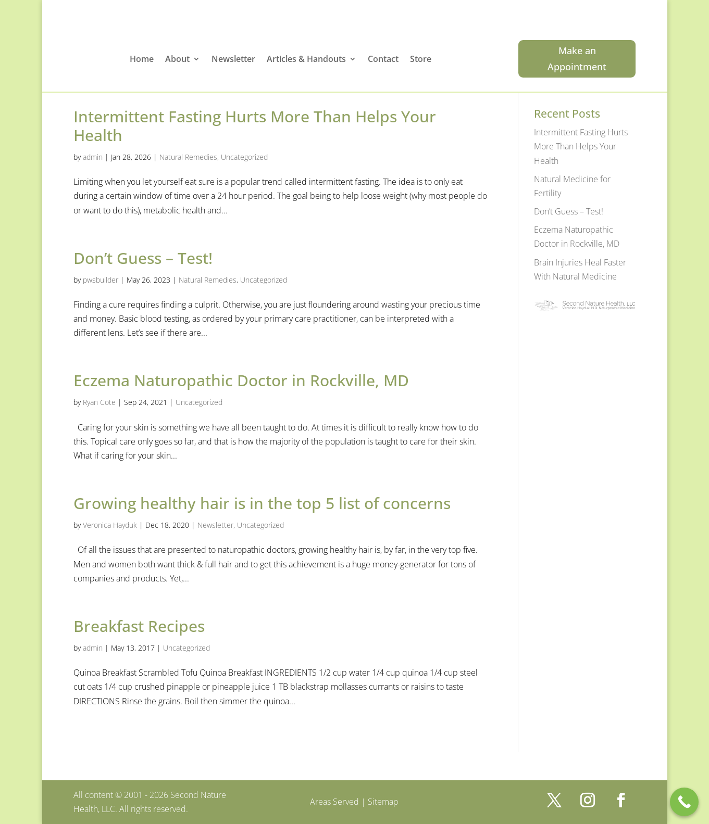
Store (420, 60)
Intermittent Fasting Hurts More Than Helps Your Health (254, 126)
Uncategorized (244, 157)
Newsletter (233, 60)
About (177, 60)
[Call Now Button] (684, 802)
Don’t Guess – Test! (143, 258)
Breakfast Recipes (139, 626)
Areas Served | (339, 801)
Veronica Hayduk (110, 525)
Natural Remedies (188, 157)
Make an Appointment (577, 58)
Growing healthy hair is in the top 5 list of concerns (262, 503)
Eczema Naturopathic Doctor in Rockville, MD (241, 380)
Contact (383, 60)
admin (93, 157)
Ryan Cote (99, 402)
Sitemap (383, 801)
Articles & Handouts (306, 60)
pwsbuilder (100, 280)
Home (142, 60)
